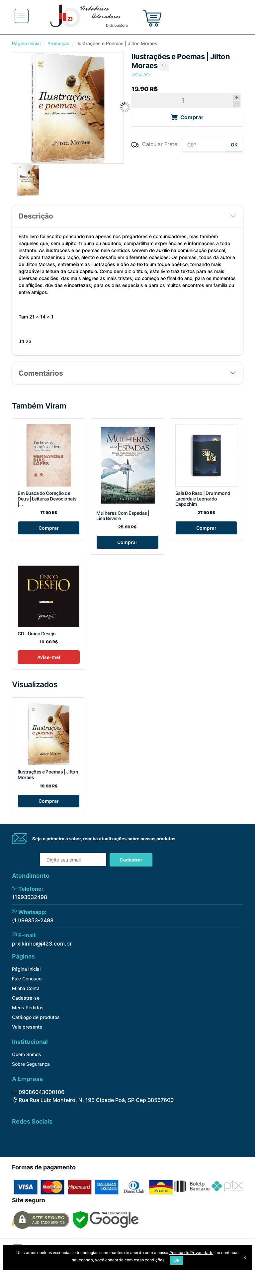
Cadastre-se (26, 998)
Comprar (49, 528)
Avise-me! (48, 657)
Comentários (41, 373)
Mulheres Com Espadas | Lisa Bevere (122, 515)
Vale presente (27, 1027)
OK (234, 144)
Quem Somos (26, 1054)
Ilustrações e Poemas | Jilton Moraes (48, 774)
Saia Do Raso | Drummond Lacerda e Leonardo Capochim (202, 498)
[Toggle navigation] (22, 16)
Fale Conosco (27, 978)
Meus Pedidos (27, 1007)
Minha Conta (26, 988)
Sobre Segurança (31, 1064)
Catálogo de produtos (36, 1017)
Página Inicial (26, 43)
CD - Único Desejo (37, 633)
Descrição (36, 216)
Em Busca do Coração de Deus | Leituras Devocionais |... (47, 498)
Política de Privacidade (191, 1252)
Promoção (58, 43)
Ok (176, 1260)
